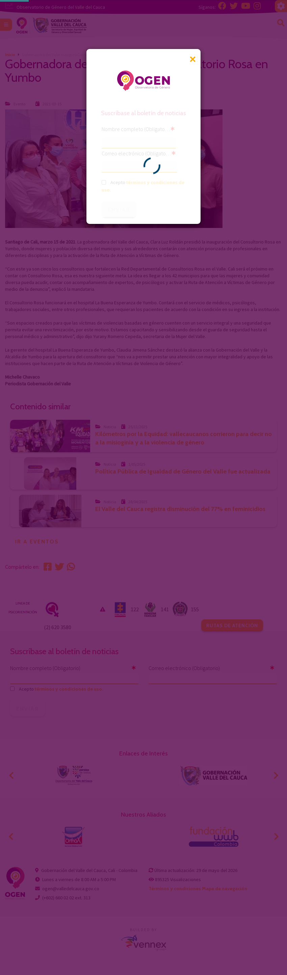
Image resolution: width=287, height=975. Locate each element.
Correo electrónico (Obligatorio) (137, 153)
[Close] (192, 59)
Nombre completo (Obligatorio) (136, 129)
